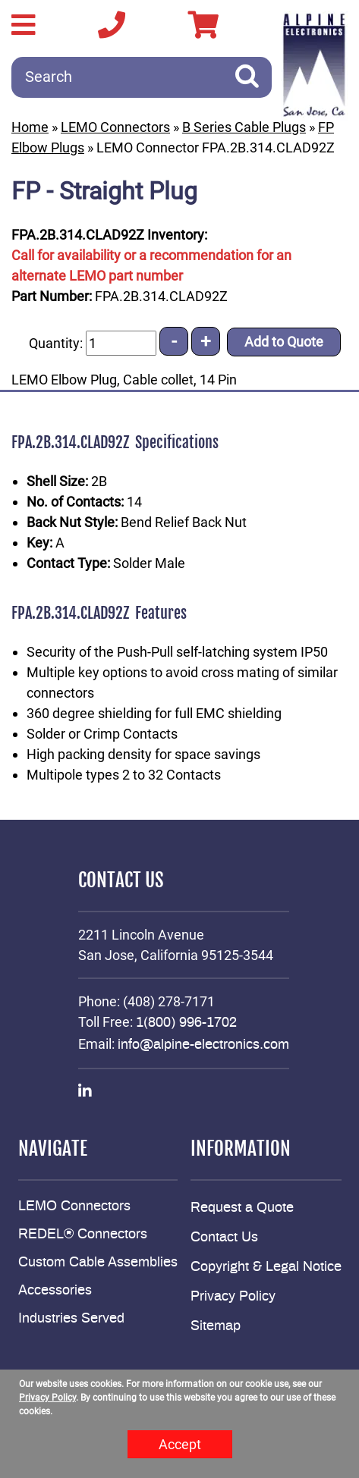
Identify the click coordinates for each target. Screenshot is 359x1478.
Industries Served (71, 1319)
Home (30, 127)
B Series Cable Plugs (244, 127)
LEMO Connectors (115, 127)
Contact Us (224, 1237)
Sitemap (216, 1326)
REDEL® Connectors (82, 1234)
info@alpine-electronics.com (203, 1045)
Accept (180, 1444)
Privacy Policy (233, 1297)
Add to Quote (283, 342)
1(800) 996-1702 (186, 1023)
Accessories (55, 1291)
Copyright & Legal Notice (266, 1267)
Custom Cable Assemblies (98, 1262)
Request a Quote (242, 1208)
